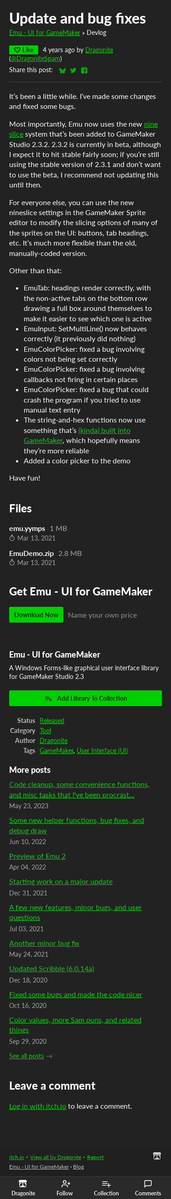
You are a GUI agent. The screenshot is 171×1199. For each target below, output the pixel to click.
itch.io (16, 1157)
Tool (45, 730)
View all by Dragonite (55, 1157)
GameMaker (56, 750)
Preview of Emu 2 (37, 855)
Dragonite (99, 50)
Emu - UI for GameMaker (44, 32)
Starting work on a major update (61, 881)
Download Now (36, 615)
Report (95, 1157)
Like (23, 50)
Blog (78, 1166)
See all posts (26, 1056)
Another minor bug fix (44, 943)
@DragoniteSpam (35, 58)
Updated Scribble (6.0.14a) (51, 968)
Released (52, 720)
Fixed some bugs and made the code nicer (75, 994)
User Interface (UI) (102, 750)
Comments (148, 1188)
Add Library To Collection (85, 698)
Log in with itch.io (37, 1105)
